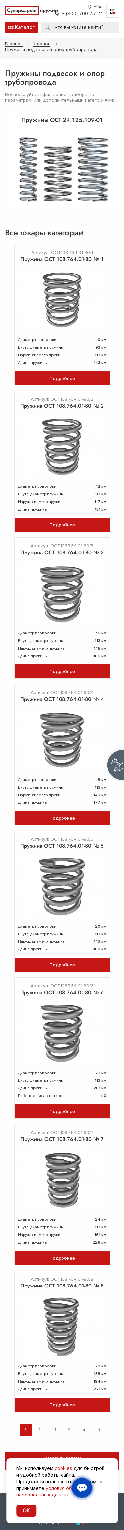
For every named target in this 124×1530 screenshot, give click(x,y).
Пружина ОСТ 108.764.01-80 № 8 (62, 1285)
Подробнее (62, 378)
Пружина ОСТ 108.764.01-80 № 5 (61, 846)
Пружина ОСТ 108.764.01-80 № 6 (61, 992)
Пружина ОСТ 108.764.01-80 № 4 (61, 699)
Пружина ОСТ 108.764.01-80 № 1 (62, 259)
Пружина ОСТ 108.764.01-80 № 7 (62, 1139)
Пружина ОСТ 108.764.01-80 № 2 (61, 406)
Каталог (41, 44)
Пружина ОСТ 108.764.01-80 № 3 (62, 552)
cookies (63, 1468)
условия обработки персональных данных (54, 1491)
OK (26, 1510)
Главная (14, 44)
